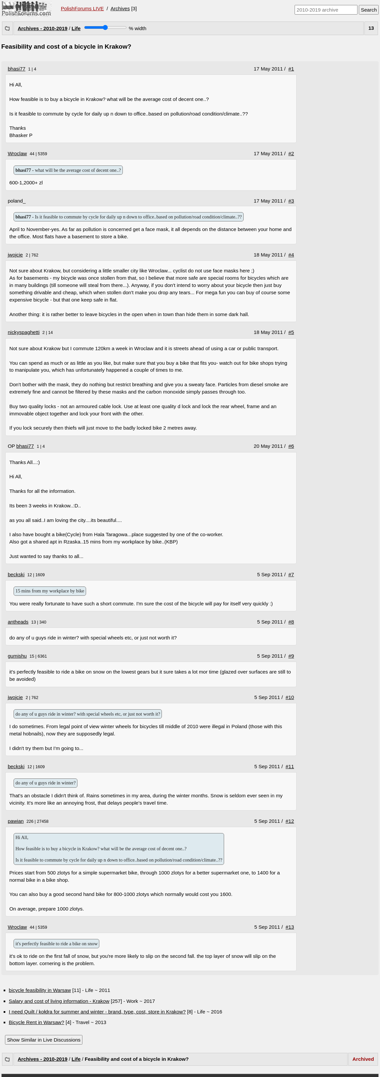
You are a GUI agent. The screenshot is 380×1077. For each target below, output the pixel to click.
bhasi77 (16, 68)
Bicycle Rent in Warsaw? (36, 1022)
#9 (291, 656)
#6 (291, 446)
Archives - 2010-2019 (42, 28)
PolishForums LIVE (82, 8)
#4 (291, 255)
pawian (16, 821)
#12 (290, 821)
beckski (16, 574)
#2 (291, 153)
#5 (291, 332)
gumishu (17, 656)
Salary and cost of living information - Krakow (59, 1001)
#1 (291, 68)
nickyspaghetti (23, 332)
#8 (291, 622)
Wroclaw (17, 153)
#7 (291, 574)
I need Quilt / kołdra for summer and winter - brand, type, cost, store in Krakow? (97, 1011)
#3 (291, 201)
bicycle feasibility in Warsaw (40, 990)
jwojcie (15, 255)
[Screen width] (105, 27)
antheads (18, 622)
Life (75, 28)
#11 (290, 766)
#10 (290, 697)
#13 (290, 927)
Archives (120, 8)
